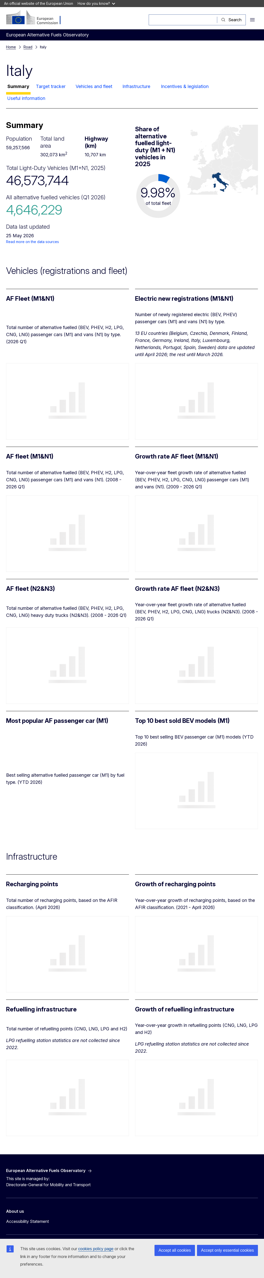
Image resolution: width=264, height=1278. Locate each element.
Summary (18, 86)
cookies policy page (96, 1249)
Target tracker (50, 86)
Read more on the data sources (32, 242)
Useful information (26, 98)
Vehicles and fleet (94, 86)
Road (28, 47)
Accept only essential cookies (227, 1250)
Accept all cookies (175, 1250)
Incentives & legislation (185, 86)
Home (11, 47)
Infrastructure (136, 86)
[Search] (183, 19)
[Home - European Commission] (37, 17)
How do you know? (96, 3)
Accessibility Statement (27, 1221)
